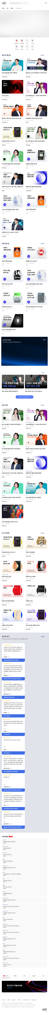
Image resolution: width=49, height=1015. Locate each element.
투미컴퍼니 (6, 675)
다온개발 (5, 656)
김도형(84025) (6, 786)
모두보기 (42, 55)
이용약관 (8, 1000)
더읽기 (5, 654)
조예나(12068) (6, 768)
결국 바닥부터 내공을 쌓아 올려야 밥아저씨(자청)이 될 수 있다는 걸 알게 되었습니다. (13, 723)
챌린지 (12, 8)
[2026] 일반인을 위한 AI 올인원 (11, 660)
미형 (4, 805)
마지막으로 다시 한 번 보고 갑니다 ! (12, 740)
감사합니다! (6, 777)
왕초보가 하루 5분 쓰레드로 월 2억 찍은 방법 (13, 678)
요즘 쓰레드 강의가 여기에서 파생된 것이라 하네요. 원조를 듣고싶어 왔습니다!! (13, 816)
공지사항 (3, 1000)
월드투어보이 (6, 823)
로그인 (46, 2)
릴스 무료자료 (18, 8)
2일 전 (8, 712)
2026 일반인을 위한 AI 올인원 (11, 771)
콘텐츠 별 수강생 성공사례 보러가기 (24, 396)
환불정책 (14, 1000)
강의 (7, 8)
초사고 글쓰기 (7, 715)
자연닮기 (5, 712)
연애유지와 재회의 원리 (9, 697)
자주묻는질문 (33, 1000)
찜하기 (21, 59)
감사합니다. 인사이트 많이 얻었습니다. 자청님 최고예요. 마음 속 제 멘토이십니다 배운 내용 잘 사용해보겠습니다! (13, 649)
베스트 (6, 976)
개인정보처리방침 (26, 1000)
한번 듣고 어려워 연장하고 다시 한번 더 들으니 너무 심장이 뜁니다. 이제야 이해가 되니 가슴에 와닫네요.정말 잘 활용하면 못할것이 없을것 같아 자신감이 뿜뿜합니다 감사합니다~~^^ (13, 761)
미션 (43, 976)
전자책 (3, 8)
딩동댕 (5, 731)
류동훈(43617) (6, 694)
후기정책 (19, 1000)
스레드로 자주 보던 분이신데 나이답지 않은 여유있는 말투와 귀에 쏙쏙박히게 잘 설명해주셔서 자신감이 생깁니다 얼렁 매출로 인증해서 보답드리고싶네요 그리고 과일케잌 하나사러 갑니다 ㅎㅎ (13, 669)
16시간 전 (9, 675)
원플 (4, 749)
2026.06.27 (7, 805)
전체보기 (44, 339)
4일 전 (11, 768)
